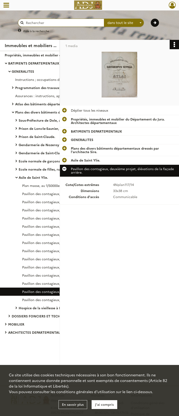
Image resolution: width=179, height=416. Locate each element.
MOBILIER (16, 324)
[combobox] (124, 23)
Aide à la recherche (36, 31)
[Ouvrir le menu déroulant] (6, 5)
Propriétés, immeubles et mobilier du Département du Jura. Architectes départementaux (51, 55)
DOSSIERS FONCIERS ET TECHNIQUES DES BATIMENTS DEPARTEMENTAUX (58, 316)
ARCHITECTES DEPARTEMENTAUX (35, 332)
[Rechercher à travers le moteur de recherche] (63, 22)
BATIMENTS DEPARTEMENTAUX (33, 63)
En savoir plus (73, 404)
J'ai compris (104, 404)
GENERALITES (23, 71)
